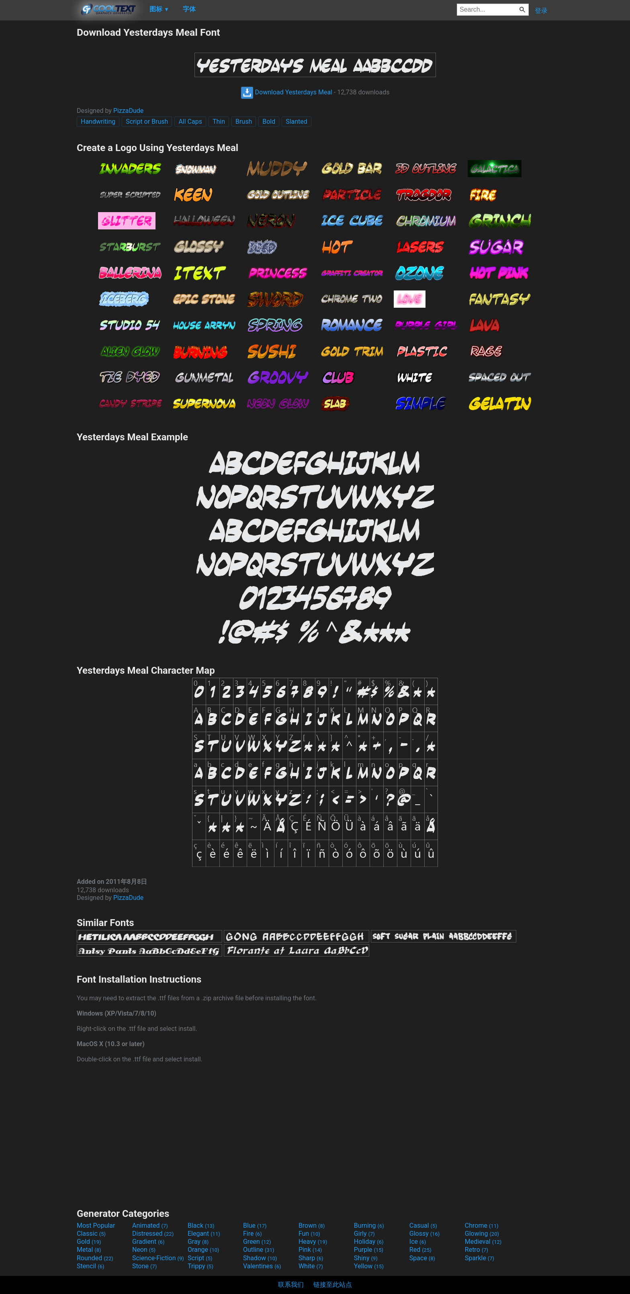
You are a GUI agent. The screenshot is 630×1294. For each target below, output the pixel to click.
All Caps (190, 121)
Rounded (95, 1258)
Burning (369, 1225)
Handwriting (98, 121)
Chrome (482, 1225)
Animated (150, 1225)
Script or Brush (147, 121)
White (311, 1266)
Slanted (296, 121)
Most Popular (96, 1225)
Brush (243, 121)
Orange (203, 1249)
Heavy (313, 1241)
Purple (368, 1249)
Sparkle (479, 1258)
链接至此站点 (332, 1284)
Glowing (482, 1233)
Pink (310, 1249)
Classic (91, 1233)
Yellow (369, 1266)
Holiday (369, 1241)
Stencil (90, 1266)
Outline (258, 1249)
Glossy (424, 1233)
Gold (89, 1241)
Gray (198, 1241)
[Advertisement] (38, 147)
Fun (309, 1233)
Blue (255, 1225)
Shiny (366, 1258)
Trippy (200, 1266)
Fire (252, 1233)
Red (420, 1249)
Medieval (483, 1241)
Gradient (148, 1241)
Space (422, 1258)
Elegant (204, 1233)
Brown (312, 1225)
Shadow (260, 1258)
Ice (417, 1241)
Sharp (311, 1258)
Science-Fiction (158, 1258)
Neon (143, 1249)
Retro (476, 1249)
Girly (364, 1233)
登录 (541, 10)
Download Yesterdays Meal (286, 92)
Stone (144, 1266)
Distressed (153, 1233)
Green (257, 1241)
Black (201, 1225)
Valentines (262, 1266)
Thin (219, 121)
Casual (423, 1225)
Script (200, 1258)
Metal (89, 1249)
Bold (268, 121)
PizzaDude (128, 110)
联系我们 (291, 1284)
